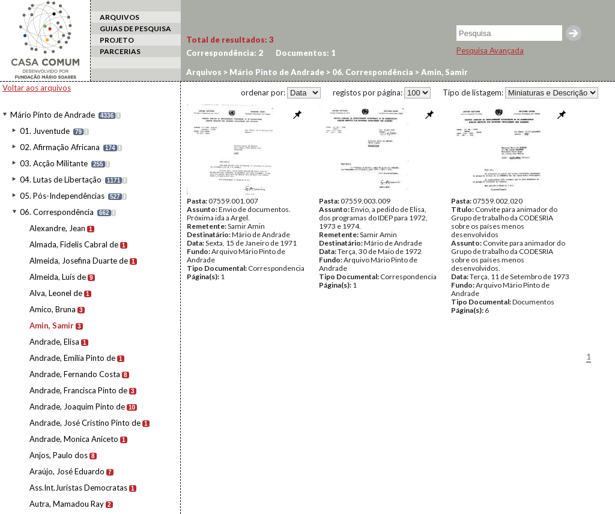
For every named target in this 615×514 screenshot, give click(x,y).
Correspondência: (224, 53)
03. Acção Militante (54, 163)
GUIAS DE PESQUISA (135, 28)
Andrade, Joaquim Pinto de (77, 406)
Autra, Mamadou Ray (66, 504)
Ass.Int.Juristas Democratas (78, 487)
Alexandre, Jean (57, 228)
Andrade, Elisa (54, 341)
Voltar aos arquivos (36, 87)
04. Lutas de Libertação (60, 179)
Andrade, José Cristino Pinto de (85, 423)
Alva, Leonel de (55, 293)
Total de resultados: (230, 39)
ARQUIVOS (119, 17)
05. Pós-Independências (62, 196)
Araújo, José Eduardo (67, 471)
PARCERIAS (120, 51)
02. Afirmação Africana (60, 147)
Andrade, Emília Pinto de (72, 358)
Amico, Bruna (52, 309)
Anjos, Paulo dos (58, 455)
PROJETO (117, 39)
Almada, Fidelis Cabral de (73, 244)
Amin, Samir (51, 325)
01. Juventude (45, 131)
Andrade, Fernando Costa (74, 374)
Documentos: (306, 53)
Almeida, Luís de (57, 277)
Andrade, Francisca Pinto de (78, 390)
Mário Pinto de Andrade (52, 114)
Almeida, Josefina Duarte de (78, 260)
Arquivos (204, 72)
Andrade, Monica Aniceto (73, 439)
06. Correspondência (57, 212)
